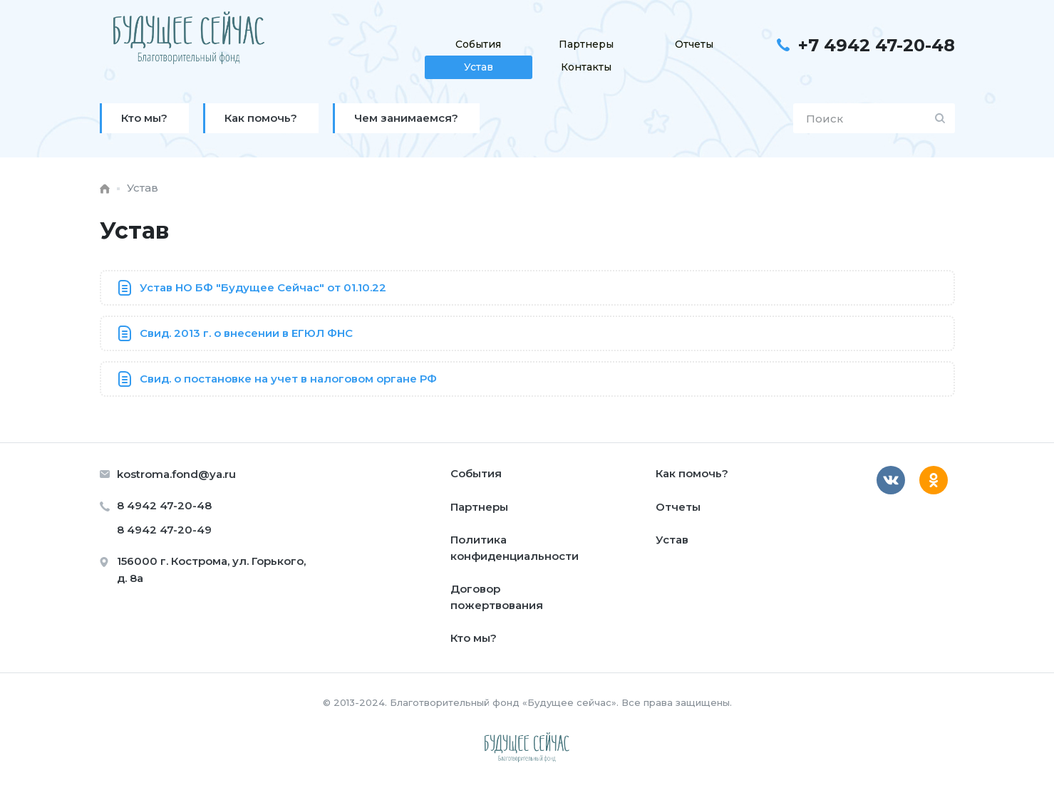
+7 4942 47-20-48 (876, 45)
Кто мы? (473, 638)
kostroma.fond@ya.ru (176, 474)
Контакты (586, 67)
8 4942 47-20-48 (164, 505)
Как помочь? (692, 473)
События (478, 44)
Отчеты (694, 44)
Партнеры (586, 44)
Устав (478, 67)
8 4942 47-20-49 (164, 529)
